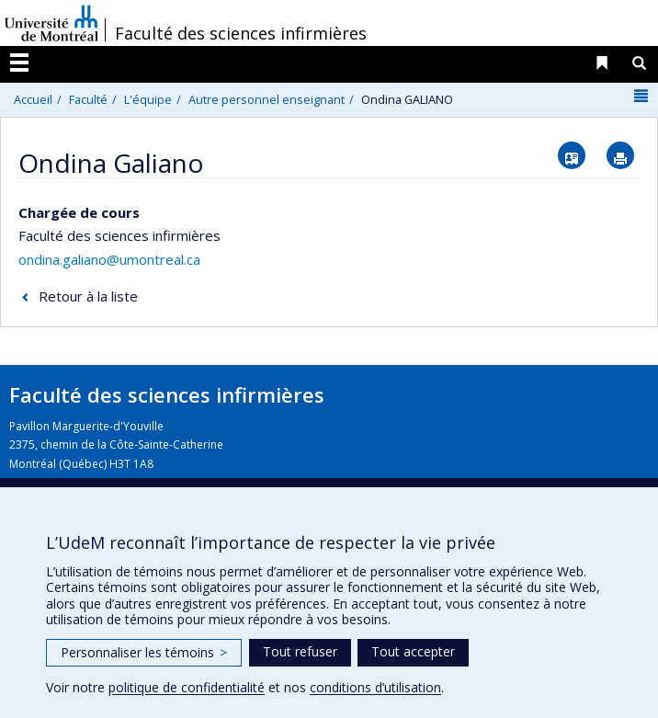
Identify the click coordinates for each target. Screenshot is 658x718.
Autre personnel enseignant (266, 99)
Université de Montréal (51, 23)
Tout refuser (300, 651)
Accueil (33, 99)
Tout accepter (413, 651)
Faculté (88, 99)
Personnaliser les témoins (144, 652)
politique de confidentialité (186, 687)
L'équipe (148, 99)
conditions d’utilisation (375, 687)
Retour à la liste (88, 296)
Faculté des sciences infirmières (241, 33)
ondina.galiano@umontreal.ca (109, 259)
